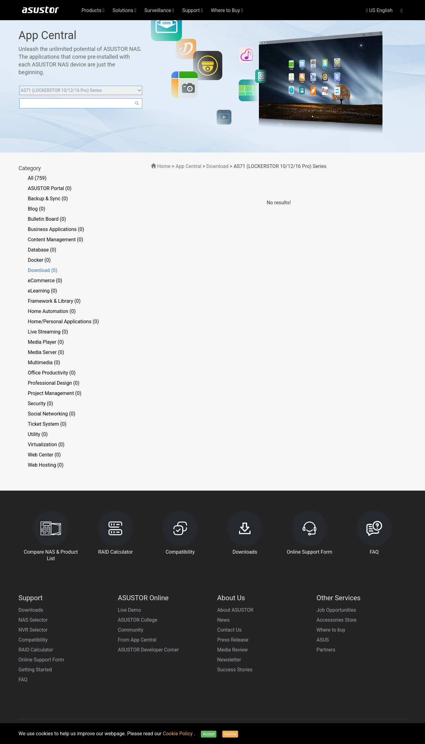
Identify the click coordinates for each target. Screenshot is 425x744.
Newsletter (229, 660)
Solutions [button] (125, 10)
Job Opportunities (336, 610)
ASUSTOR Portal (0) (50, 188)
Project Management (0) (55, 393)
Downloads (31, 610)
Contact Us (229, 630)
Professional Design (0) (53, 383)
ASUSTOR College (137, 620)
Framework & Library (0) (54, 301)
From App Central (137, 640)
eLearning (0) (42, 291)
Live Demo (129, 610)
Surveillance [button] (159, 10)
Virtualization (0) (46, 444)
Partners (326, 650)
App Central (188, 166)
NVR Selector (33, 630)
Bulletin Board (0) (47, 219)
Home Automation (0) (52, 311)
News (223, 620)
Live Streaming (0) (48, 332)
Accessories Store (337, 620)
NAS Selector (33, 620)
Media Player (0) (46, 342)
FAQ (23, 680)
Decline (230, 734)
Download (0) (42, 270)
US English (379, 10)
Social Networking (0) (51, 414)
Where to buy (331, 630)
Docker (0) (39, 260)
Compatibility (33, 640)
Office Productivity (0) (52, 373)
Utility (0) (38, 434)
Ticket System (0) (47, 424)
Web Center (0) (44, 455)
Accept (208, 734)
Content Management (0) (55, 240)
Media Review (232, 650)
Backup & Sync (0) (48, 199)
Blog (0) (36, 209)
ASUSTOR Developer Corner (148, 650)
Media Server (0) (46, 352)
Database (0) (42, 250)
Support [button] (192, 10)
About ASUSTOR (235, 610)
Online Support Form (41, 660)
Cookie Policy (178, 734)
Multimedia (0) (44, 362)
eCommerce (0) (45, 281)
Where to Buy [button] (227, 10)
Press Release (233, 640)
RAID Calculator (36, 650)
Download (217, 166)
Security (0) (40, 403)
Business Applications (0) (56, 229)
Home (160, 166)
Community (130, 630)
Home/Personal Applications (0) (63, 321)
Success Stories (235, 670)
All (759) (37, 178)
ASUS (323, 640)
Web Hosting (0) (46, 465)
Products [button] (93, 10)
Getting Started (35, 670)
